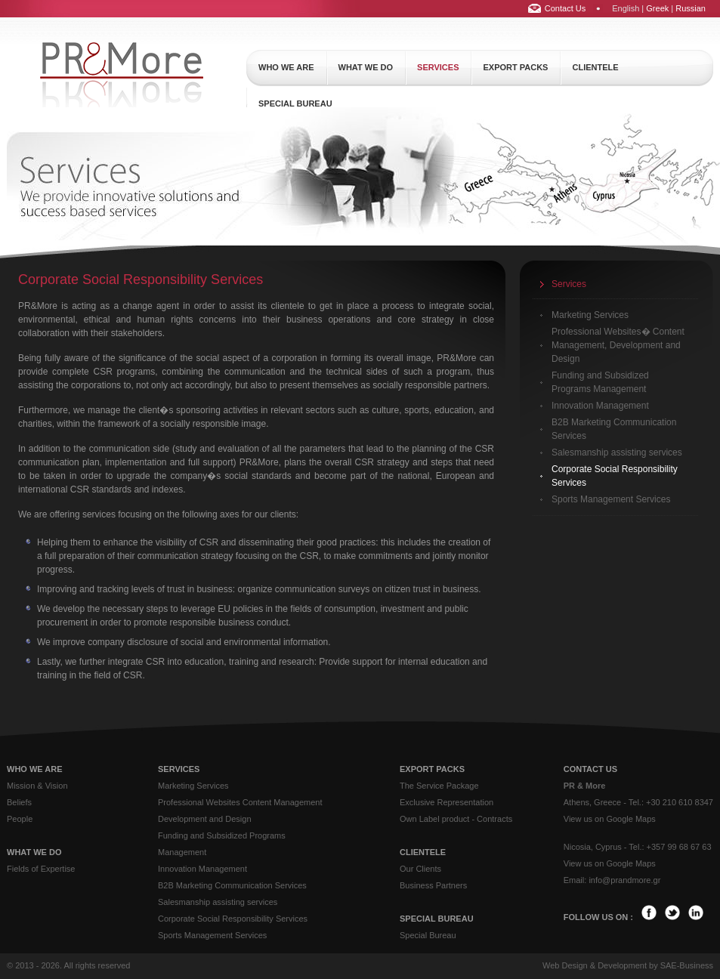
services (438, 67)
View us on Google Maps (610, 818)
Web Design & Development (594, 965)
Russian (690, 8)
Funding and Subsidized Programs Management (600, 382)
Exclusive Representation (446, 802)
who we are (286, 67)
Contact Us (565, 8)
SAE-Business (686, 965)
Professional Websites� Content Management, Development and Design (618, 345)
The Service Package (439, 785)
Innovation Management (600, 405)
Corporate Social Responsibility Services (615, 476)
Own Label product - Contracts (456, 818)
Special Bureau (428, 935)
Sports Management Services (611, 499)
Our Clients (420, 868)
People (19, 818)
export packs (515, 67)
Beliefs (19, 802)
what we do (366, 67)
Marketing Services (590, 315)
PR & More (585, 785)
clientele (595, 67)
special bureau (295, 103)
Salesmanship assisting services (617, 452)
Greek (657, 8)
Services (569, 284)
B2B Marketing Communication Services (614, 429)
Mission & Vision (37, 785)
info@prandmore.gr (624, 880)
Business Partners (433, 885)
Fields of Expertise (41, 868)
